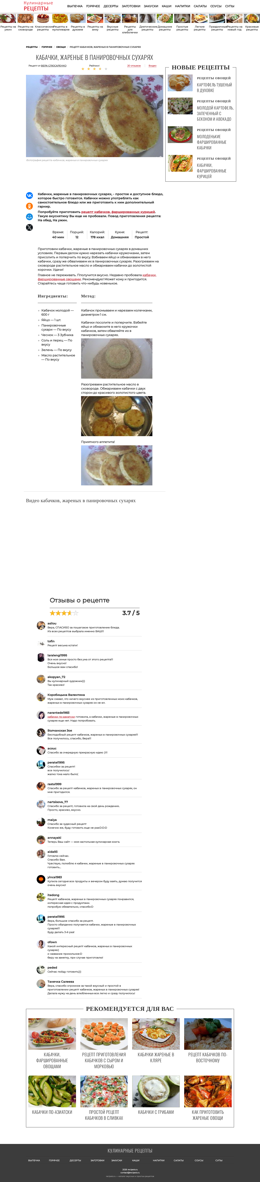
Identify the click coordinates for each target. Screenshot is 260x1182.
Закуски (151, 6)
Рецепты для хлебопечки (130, 29)
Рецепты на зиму (95, 28)
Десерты (111, 6)
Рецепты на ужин (8, 28)
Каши (166, 6)
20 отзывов (134, 65)
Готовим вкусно (130, 1151)
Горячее (93, 6)
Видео (152, 65)
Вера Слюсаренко (53, 65)
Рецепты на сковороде (25, 28)
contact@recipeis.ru (130, 1172)
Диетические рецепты (147, 28)
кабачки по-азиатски (61, 716)
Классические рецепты (43, 28)
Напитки (182, 6)
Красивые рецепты (252, 28)
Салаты (200, 6)
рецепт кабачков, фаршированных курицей (118, 212)
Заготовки (131, 6)
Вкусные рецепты (112, 28)
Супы (229, 6)
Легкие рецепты (199, 28)
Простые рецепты (182, 28)
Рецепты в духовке (78, 28)
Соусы (216, 6)
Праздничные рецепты (217, 28)
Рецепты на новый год (234, 28)
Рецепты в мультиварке (60, 28)
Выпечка (75, 6)
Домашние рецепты (165, 28)
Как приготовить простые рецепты (44, 6)
